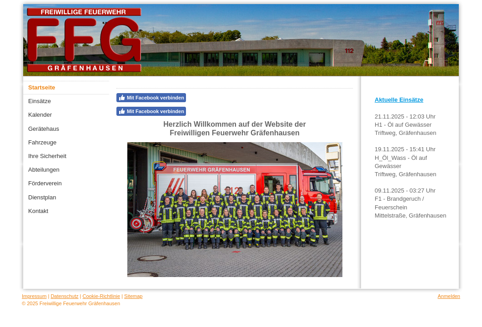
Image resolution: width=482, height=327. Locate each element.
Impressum (34, 296)
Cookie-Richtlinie (101, 296)
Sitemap (133, 296)
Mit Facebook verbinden (151, 97)
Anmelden (448, 296)
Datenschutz (64, 296)
